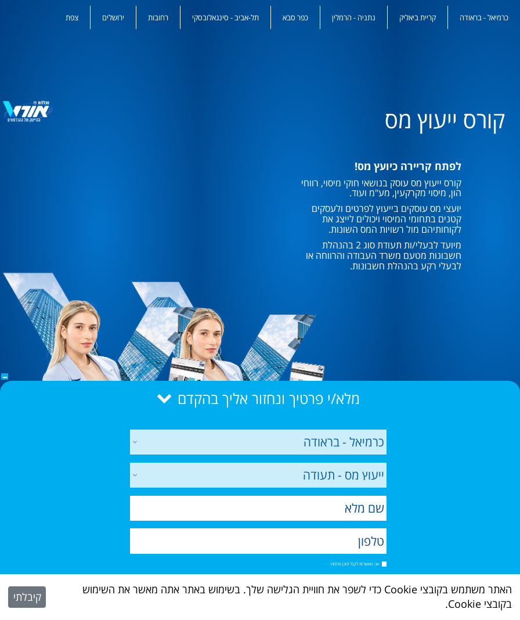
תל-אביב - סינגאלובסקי (225, 17)
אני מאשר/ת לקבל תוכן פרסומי (354, 564)
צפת (72, 17)
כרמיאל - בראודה (484, 17)
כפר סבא (295, 17)
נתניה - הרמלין (353, 17)
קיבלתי (27, 597)
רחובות (158, 17)
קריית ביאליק (417, 17)
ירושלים (113, 17)
